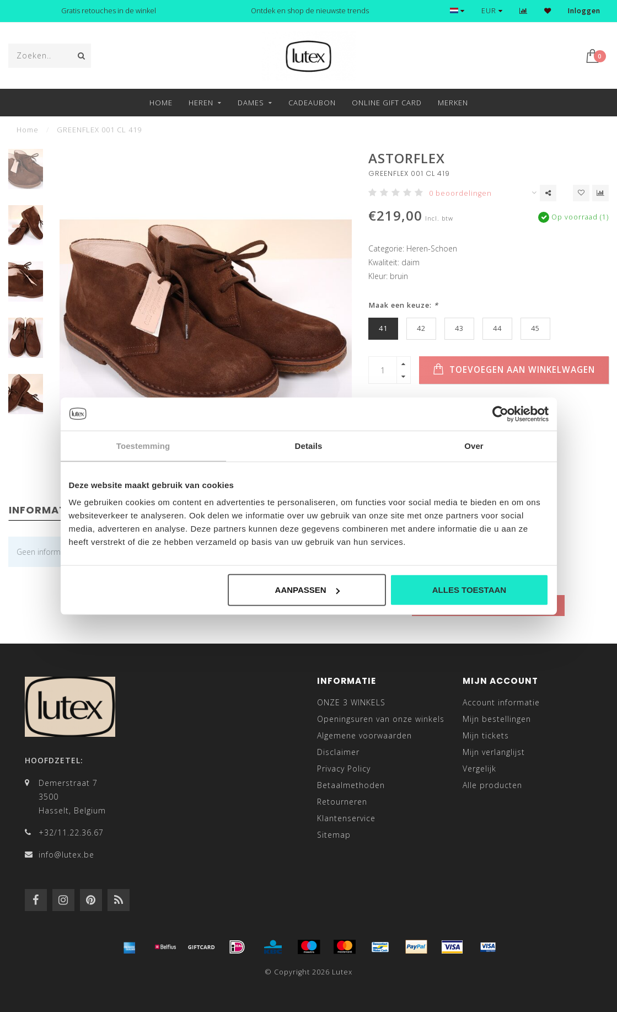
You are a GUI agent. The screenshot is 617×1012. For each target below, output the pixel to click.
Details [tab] (309, 445)
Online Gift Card (387, 103)
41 (383, 328)
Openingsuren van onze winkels (380, 719)
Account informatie (501, 702)
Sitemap (334, 834)
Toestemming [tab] (143, 445)
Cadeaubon (312, 103)
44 (497, 328)
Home (161, 103)
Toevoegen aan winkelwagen (514, 369)
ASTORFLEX (406, 158)
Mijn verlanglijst (494, 752)
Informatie (42, 510)
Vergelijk (479, 768)
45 (535, 328)
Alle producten (492, 785)
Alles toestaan (469, 590)
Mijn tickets (486, 735)
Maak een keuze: (403, 305)
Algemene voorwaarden (364, 735)
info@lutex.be (66, 854)
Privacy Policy (344, 768)
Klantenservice (346, 818)
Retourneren (342, 801)
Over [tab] (474, 445)
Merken (453, 103)
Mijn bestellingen (497, 719)
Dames (251, 103)
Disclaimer (338, 752)
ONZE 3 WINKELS (351, 702)
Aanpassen (307, 590)
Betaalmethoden (351, 785)
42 (421, 328)
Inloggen (584, 10)
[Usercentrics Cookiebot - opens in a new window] (500, 413)
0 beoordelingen (460, 193)
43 (459, 328)
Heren (201, 103)
